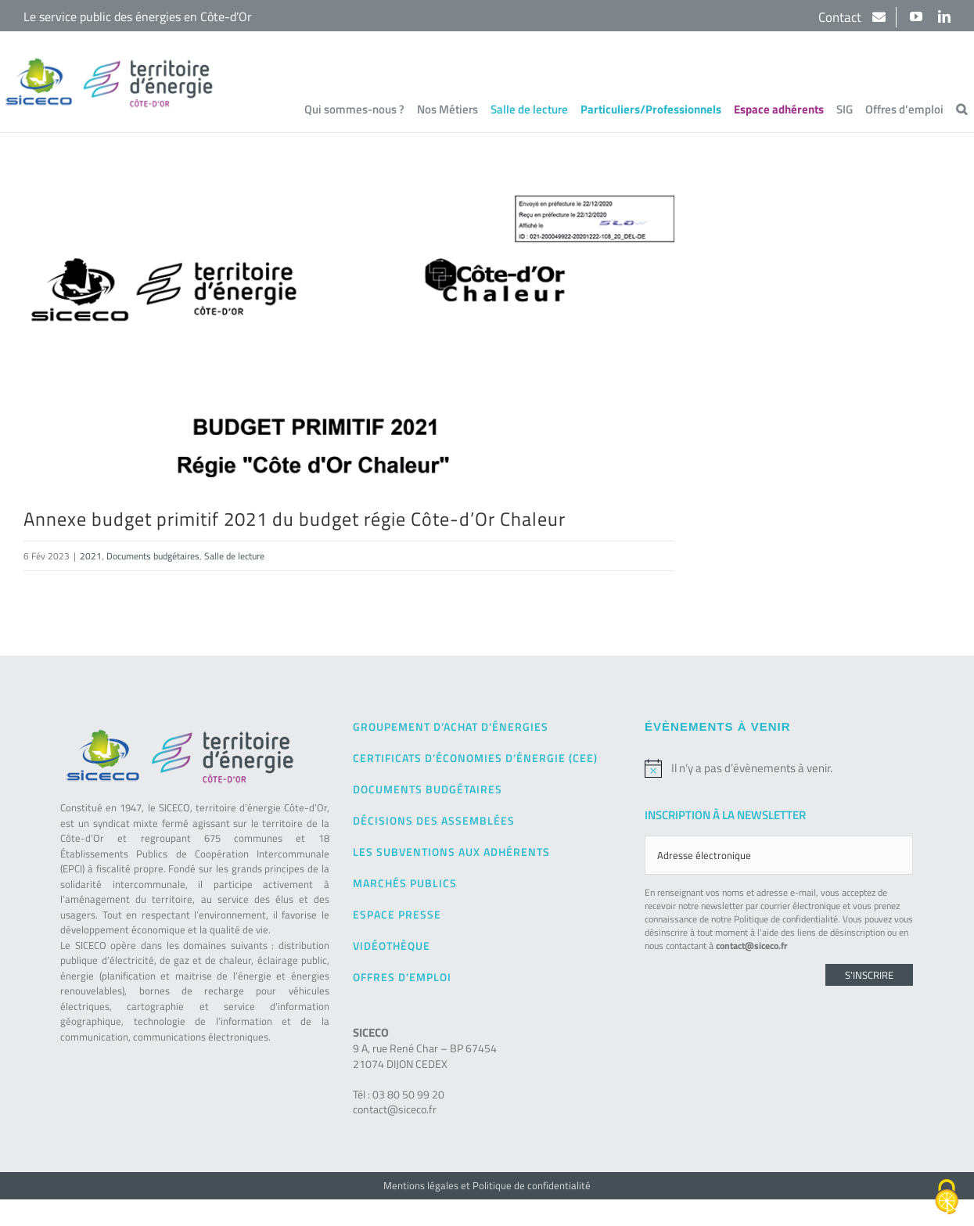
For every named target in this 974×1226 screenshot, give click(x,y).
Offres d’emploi (402, 976)
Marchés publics (405, 882)
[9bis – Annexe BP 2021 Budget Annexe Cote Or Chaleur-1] (348, 336)
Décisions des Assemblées (434, 819)
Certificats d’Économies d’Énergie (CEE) (475, 757)
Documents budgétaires (152, 555)
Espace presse (397, 913)
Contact (841, 17)
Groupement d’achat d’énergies (450, 725)
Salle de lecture (234, 555)
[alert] (779, 767)
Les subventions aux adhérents (451, 851)
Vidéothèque (391, 945)
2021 (91, 555)
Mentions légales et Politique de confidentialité (487, 1184)
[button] (961, 108)
